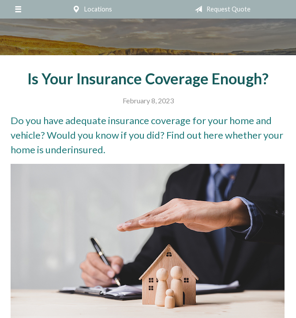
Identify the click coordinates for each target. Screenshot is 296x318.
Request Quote (221, 9)
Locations (90, 9)
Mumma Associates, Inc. (148, 37)
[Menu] (18, 9)
